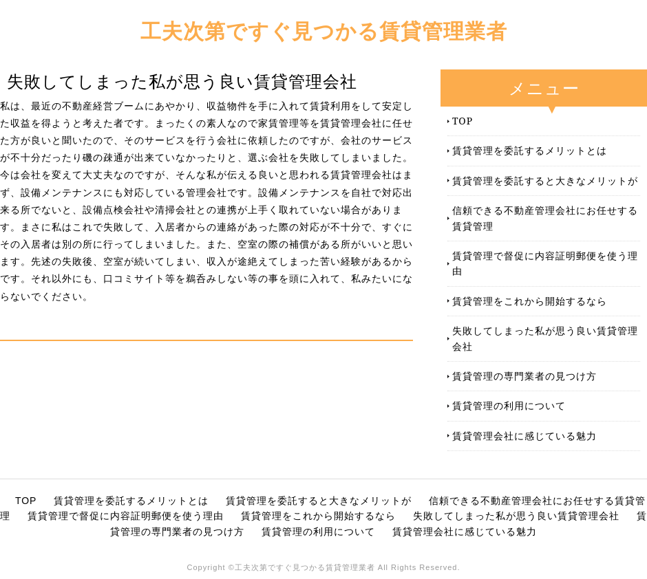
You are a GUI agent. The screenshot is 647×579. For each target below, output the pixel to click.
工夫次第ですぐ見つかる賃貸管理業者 (323, 31)
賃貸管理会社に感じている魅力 (524, 435)
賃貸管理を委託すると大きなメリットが (545, 180)
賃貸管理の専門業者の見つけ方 (524, 375)
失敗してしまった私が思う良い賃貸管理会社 (545, 338)
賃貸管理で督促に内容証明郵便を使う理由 (545, 263)
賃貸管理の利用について (509, 405)
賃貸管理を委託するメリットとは (529, 150)
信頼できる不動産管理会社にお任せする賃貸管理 (545, 218)
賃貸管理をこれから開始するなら (529, 300)
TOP (462, 120)
